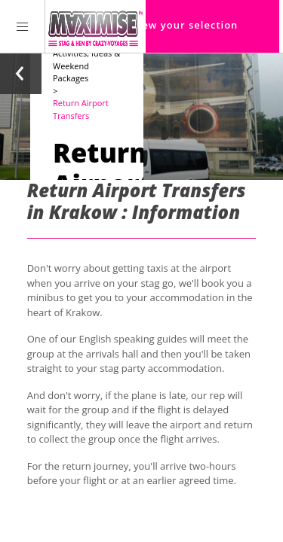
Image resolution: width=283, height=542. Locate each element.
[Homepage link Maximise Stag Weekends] (95, 26)
